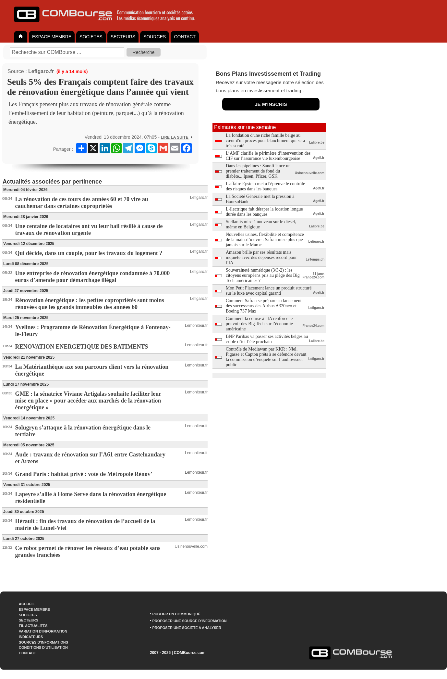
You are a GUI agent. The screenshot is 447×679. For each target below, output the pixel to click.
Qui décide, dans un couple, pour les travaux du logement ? (89, 253)
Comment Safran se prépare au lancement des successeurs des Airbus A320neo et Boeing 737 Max (264, 306)
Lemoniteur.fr (196, 325)
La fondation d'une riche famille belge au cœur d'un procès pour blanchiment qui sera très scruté (265, 140)
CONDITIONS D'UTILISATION (43, 647)
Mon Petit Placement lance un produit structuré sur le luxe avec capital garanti (268, 291)
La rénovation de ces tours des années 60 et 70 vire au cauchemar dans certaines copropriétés (81, 202)
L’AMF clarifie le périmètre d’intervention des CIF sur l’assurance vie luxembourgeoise (268, 156)
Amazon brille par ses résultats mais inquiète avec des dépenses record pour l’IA (261, 257)
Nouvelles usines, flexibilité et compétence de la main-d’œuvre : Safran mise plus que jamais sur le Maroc (265, 239)
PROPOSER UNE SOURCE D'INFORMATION (189, 621)
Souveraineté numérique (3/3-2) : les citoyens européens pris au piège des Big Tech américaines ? (263, 275)
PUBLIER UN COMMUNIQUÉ (176, 614)
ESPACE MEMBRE (51, 36)
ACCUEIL (27, 604)
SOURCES (154, 36)
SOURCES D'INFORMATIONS (43, 642)
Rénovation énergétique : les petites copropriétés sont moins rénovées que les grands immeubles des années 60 (89, 303)
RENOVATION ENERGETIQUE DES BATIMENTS (81, 346)
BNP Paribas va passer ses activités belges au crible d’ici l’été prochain (267, 339)
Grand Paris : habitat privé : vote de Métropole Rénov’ (83, 474)
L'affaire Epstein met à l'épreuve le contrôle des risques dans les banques (265, 186)
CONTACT (185, 36)
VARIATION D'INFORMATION (43, 631)
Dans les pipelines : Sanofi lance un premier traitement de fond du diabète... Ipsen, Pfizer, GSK (258, 171)
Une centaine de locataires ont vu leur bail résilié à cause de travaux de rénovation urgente (89, 229)
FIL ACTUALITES (33, 626)
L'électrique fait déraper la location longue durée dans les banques (264, 212)
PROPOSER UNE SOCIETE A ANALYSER (186, 628)
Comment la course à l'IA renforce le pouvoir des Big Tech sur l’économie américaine (259, 323)
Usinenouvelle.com (191, 546)
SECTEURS (123, 36)
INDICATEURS (31, 637)
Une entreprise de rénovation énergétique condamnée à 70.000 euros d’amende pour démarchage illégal (92, 276)
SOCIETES (91, 36)
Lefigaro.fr (41, 71)
